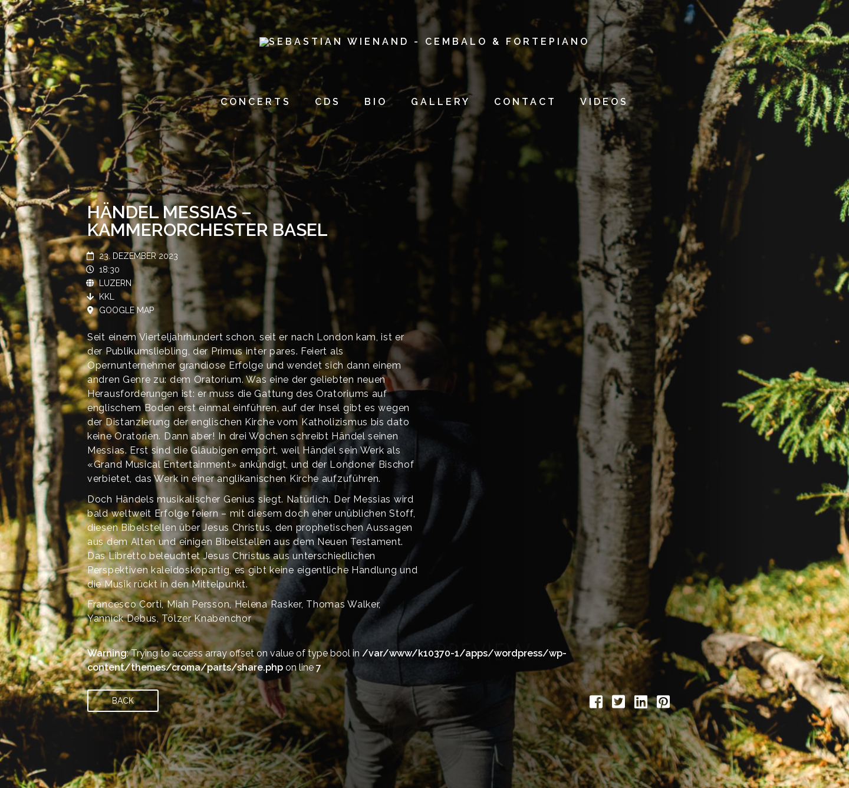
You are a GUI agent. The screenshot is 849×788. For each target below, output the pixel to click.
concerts (256, 101)
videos (604, 101)
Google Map (126, 310)
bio (375, 101)
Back (123, 700)
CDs (328, 101)
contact (525, 101)
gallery (440, 101)
